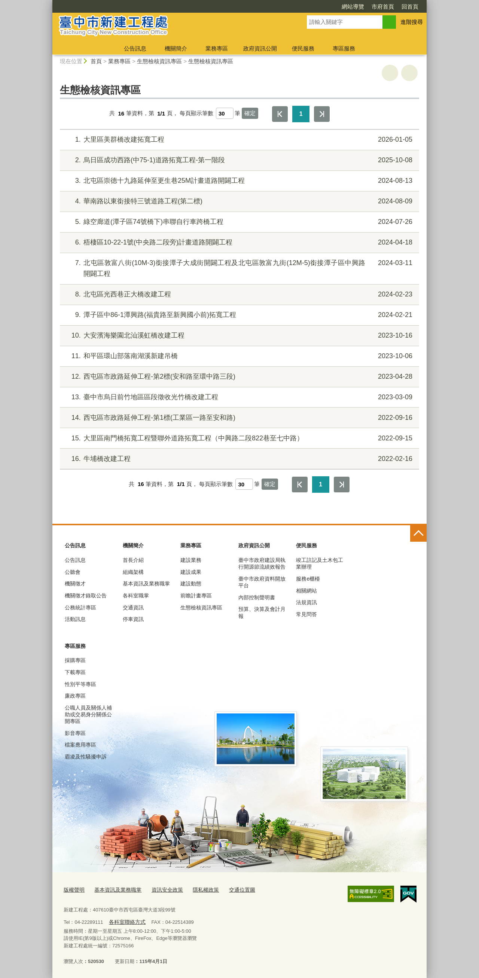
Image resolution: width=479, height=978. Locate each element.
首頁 (96, 61)
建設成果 (190, 572)
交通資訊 (133, 608)
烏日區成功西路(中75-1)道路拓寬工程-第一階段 (238, 160)
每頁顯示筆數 (196, 113)
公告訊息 (135, 48)
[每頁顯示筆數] (225, 113)
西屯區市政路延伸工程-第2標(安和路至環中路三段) (238, 376)
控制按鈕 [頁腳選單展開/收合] (418, 533)
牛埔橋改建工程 (238, 458)
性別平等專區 (80, 684)
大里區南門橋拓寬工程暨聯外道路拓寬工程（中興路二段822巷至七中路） (238, 438)
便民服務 (303, 48)
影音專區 (75, 733)
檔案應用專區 (80, 745)
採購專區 (75, 660)
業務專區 (216, 48)
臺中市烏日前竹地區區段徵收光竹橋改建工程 (238, 397)
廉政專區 (75, 696)
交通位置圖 (232, 889)
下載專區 (75, 672)
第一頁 (280, 114)
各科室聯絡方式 (126, 921)
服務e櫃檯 (308, 579)
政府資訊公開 (260, 48)
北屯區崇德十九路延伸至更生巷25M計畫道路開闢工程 (238, 180)
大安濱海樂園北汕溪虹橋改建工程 (238, 335)
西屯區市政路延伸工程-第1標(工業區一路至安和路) (238, 417)
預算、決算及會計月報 (262, 612)
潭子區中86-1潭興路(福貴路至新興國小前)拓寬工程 (238, 315)
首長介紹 (133, 560)
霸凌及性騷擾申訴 (86, 757)
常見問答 (306, 614)
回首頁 (410, 6)
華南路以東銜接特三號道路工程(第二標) (238, 201)
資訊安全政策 (161, 889)
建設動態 (190, 584)
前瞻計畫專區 (196, 596)
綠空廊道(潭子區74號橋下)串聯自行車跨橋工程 (238, 221)
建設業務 (190, 560)
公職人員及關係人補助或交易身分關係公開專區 (88, 714)
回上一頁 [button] (409, 73)
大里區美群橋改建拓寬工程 (238, 139)
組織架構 (133, 572)
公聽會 (72, 572)
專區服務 (344, 48)
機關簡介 (176, 48)
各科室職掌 (136, 596)
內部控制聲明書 (256, 597)
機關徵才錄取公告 (86, 596)
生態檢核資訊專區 (159, 61)
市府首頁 (383, 6)
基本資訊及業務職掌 (146, 584)
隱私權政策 (198, 889)
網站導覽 (353, 6)
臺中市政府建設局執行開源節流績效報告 (262, 563)
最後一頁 (322, 114)
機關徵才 (75, 584)
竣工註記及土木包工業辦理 (319, 563)
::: (49, 3)
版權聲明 (73, 889)
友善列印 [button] (390, 73)
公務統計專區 (80, 608)
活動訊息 (75, 619)
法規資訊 (306, 602)
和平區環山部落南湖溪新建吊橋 (238, 356)
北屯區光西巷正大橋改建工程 (238, 294)
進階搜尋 (411, 22)
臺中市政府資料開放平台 (262, 582)
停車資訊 (133, 619)
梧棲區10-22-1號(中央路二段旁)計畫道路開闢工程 (238, 242)
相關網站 (306, 591)
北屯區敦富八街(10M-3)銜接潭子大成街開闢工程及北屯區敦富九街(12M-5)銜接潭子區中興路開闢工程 (238, 267)
